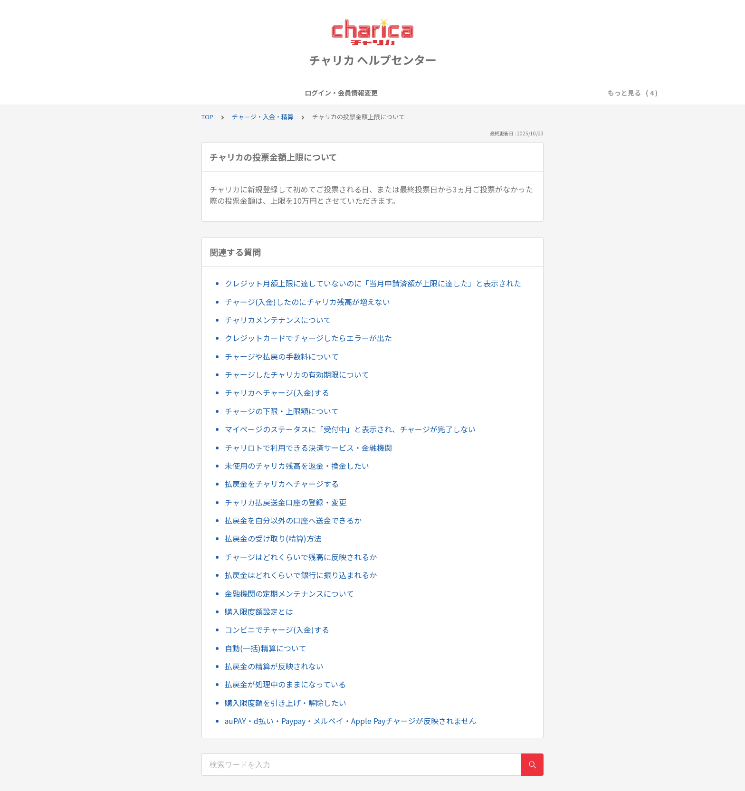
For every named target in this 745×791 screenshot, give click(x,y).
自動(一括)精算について (265, 648)
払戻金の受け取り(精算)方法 (273, 538)
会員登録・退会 (303, 92)
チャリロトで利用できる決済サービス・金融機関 (308, 447)
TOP (207, 116)
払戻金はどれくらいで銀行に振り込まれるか (301, 575)
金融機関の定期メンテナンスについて (289, 593)
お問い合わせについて (505, 92)
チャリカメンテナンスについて (278, 319)
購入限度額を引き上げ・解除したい (285, 702)
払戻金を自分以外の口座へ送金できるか (293, 520)
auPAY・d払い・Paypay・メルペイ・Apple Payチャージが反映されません (351, 720)
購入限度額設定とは (259, 611)
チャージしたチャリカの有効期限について (297, 374)
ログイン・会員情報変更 (230, 92)
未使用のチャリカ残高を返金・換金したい (297, 465)
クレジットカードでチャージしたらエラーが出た (308, 337)
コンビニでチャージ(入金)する (277, 629)
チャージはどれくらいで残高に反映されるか (301, 556)
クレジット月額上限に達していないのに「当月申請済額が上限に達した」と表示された (373, 283)
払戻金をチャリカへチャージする (282, 483)
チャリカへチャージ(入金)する (277, 392)
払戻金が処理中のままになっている (285, 684)
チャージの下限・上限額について (282, 411)
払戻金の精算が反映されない (274, 666)
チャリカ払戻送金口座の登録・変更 (285, 502)
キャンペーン (359, 92)
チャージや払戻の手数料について (282, 356)
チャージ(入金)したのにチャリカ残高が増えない (307, 301)
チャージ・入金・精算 (425, 92)
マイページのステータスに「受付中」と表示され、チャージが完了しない (350, 429)
